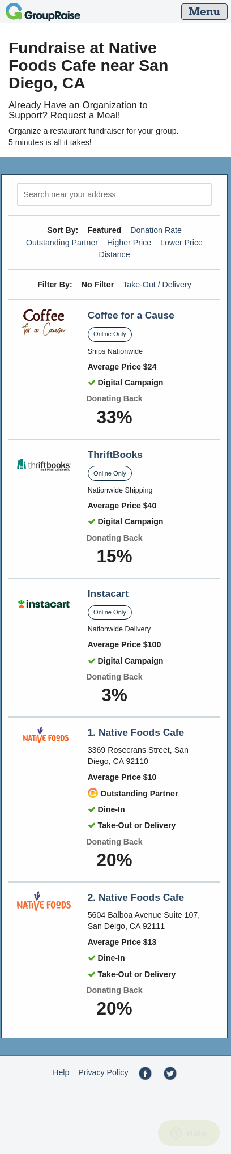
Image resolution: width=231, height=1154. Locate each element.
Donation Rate (156, 230)
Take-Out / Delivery (157, 284)
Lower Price (181, 242)
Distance (114, 254)
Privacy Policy (103, 1072)
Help (61, 1072)
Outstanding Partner (62, 242)
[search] (114, 195)
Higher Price (129, 242)
